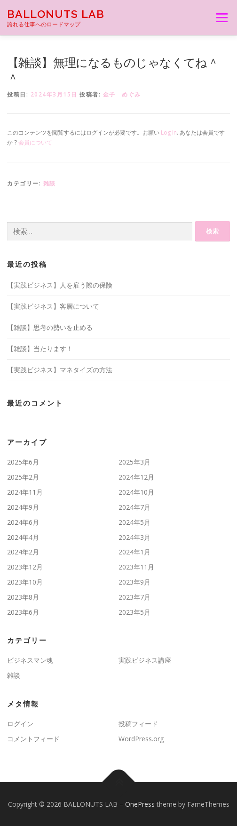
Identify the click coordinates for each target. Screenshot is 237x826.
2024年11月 (25, 492)
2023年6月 (23, 612)
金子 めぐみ (122, 94)
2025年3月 (134, 461)
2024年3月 (134, 537)
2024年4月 (23, 537)
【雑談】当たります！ (40, 348)
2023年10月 (25, 581)
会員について (35, 142)
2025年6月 (23, 461)
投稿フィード (138, 723)
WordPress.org (141, 738)
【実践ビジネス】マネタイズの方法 (59, 369)
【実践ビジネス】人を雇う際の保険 (59, 285)
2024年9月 (23, 507)
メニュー (221, 18)
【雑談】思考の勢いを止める (50, 327)
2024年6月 (23, 522)
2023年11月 (136, 566)
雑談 (49, 183)
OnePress (140, 804)
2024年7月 (134, 507)
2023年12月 (25, 566)
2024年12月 (136, 477)
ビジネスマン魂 (30, 660)
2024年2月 (23, 551)
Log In (169, 132)
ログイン (20, 723)
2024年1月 (134, 551)
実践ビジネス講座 (144, 660)
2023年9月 (134, 581)
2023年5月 (134, 612)
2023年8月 (23, 597)
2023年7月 (134, 597)
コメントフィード (33, 738)
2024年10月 (136, 492)
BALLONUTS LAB (55, 14)
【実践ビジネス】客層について (53, 306)
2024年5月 (134, 522)
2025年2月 (23, 477)
